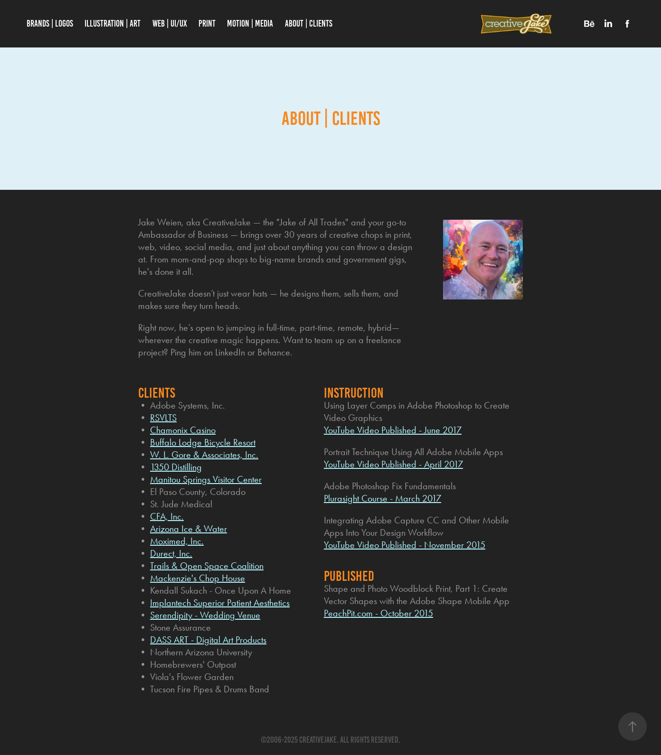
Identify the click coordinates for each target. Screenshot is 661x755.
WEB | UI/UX (169, 23)
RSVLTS (163, 417)
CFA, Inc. (167, 516)
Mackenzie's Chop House (197, 578)
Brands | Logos (50, 23)
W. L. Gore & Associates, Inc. (204, 454)
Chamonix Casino (183, 430)
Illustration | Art (113, 23)
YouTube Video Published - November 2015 (404, 544)
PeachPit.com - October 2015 (378, 613)
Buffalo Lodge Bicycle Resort (202, 442)
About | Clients (308, 23)
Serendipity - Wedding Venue (205, 615)
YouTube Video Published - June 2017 (393, 430)
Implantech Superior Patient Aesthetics (220, 602)
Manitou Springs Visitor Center (206, 479)
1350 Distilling (176, 467)
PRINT (207, 23)
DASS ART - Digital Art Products (208, 639)
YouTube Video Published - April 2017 (393, 464)
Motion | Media (250, 23)
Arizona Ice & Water (188, 528)
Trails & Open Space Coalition (207, 565)
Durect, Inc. (171, 553)
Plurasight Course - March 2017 (382, 498)
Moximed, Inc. (177, 541)
